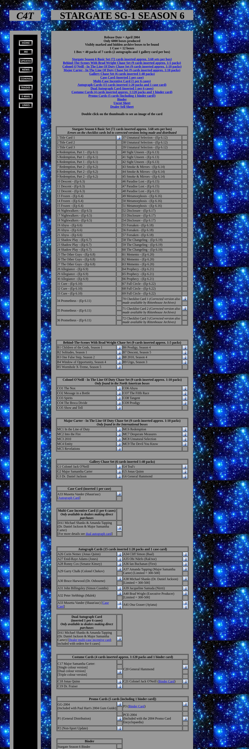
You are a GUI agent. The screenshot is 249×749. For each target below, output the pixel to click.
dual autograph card (99, 533)
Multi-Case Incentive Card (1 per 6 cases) (122, 81)
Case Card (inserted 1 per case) (122, 77)
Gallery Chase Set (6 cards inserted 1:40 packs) (122, 74)
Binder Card (167, 681)
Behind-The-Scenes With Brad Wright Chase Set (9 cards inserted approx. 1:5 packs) (122, 63)
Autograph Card (68, 498)
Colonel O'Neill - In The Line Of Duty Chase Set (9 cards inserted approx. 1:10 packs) (122, 66)
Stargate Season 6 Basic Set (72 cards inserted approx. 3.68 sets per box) (122, 59)
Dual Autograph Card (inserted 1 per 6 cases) (121, 88)
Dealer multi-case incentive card (90, 640)
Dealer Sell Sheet (122, 106)
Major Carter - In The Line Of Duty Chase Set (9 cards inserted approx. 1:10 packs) (122, 70)
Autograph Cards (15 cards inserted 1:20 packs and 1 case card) (121, 84)
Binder (122, 99)
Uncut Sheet (121, 103)
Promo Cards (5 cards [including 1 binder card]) (122, 95)
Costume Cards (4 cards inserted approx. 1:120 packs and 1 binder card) (122, 92)
